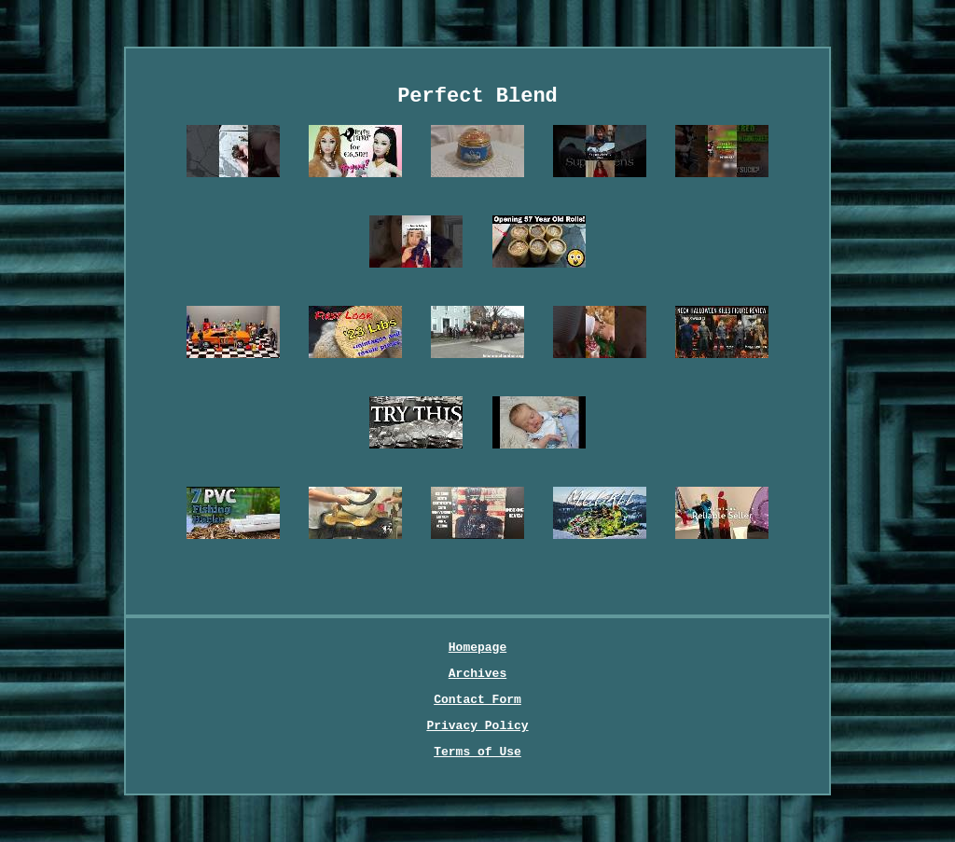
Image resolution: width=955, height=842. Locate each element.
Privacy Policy (477, 726)
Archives (477, 674)
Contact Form (477, 700)
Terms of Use (477, 752)
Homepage (477, 648)
